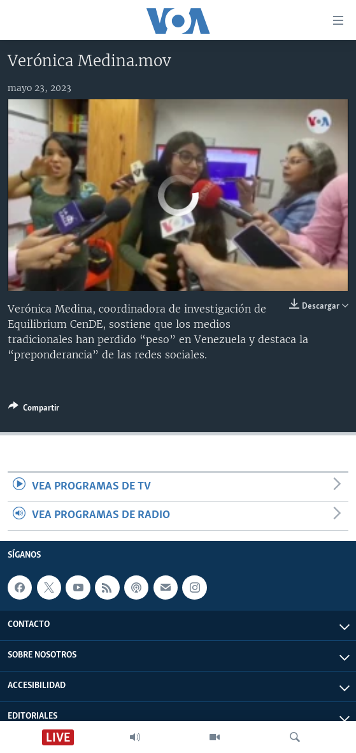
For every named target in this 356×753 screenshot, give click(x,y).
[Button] (33, 410)
